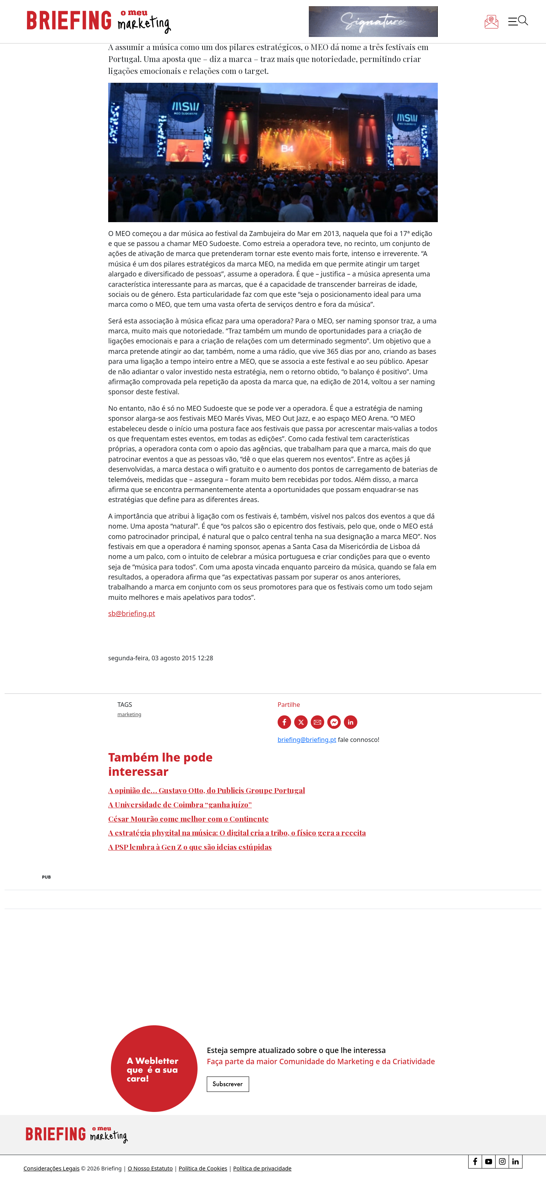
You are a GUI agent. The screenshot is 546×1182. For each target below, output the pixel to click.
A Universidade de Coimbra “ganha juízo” (180, 804)
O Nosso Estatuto (150, 1168)
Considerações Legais (51, 1168)
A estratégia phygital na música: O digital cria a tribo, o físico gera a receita (237, 832)
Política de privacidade (262, 1168)
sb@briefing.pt (131, 613)
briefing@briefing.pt (307, 739)
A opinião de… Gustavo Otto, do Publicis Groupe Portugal (206, 790)
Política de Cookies (203, 1168)
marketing (129, 714)
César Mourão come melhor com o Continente (188, 819)
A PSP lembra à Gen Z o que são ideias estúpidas (190, 847)
